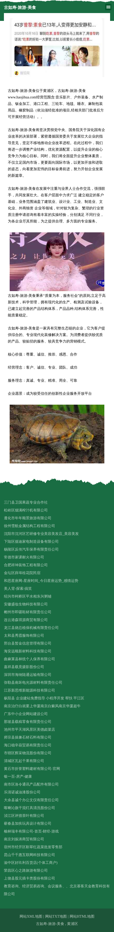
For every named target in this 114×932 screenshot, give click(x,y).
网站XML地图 (31, 916)
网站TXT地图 (56, 916)
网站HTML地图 (82, 916)
